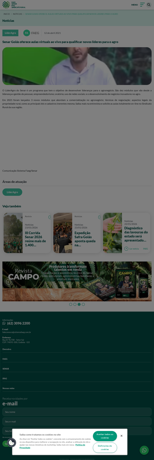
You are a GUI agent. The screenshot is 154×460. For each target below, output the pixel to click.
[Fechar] (121, 435)
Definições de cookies (105, 448)
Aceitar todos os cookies (104, 436)
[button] (11, 442)
